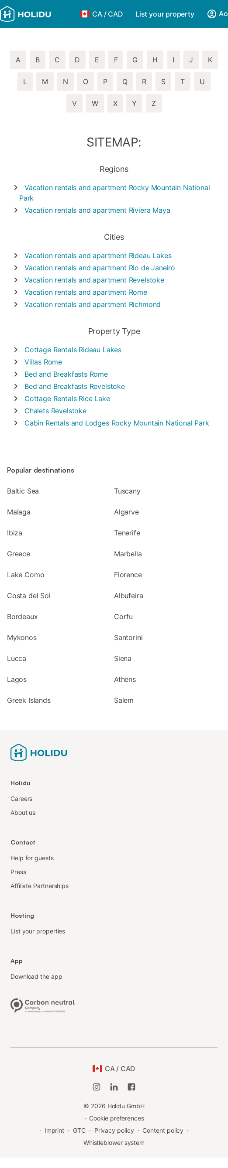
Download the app (36, 976)
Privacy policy (114, 1130)
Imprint (54, 1130)
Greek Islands (29, 700)
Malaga (19, 511)
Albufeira (128, 595)
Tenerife (127, 532)
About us (22, 812)
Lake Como (25, 574)
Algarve (126, 511)
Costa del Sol (29, 595)
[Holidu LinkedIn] (114, 1087)
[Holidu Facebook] (131, 1087)
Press (18, 871)
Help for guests (32, 858)
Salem (124, 700)
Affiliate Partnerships (39, 885)
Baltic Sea (23, 491)
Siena (122, 658)
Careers (21, 798)
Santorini (128, 637)
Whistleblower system (114, 1142)
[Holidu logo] (37, 14)
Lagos (17, 679)
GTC (79, 1130)
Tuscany (127, 491)
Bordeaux (22, 616)
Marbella (128, 553)
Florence (128, 574)
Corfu (123, 616)
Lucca (16, 658)
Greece (18, 553)
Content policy (162, 1130)
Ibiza (14, 532)
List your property (164, 14)
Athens (125, 679)
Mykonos (22, 637)
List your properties (37, 931)
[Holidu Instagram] (96, 1087)
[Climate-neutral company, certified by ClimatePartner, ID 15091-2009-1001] (42, 1004)
